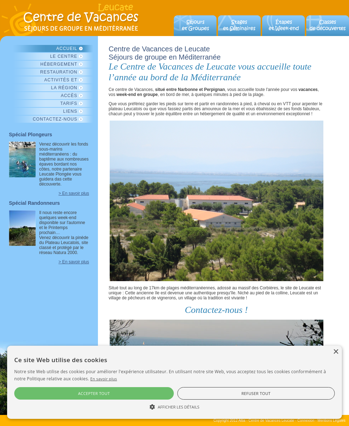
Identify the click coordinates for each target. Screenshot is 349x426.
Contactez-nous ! (216, 310)
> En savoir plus (73, 193)
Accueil (66, 48)
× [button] (335, 352)
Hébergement (58, 64)
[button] (174, 406)
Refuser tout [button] (256, 393)
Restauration (58, 72)
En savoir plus (103, 378)
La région (64, 87)
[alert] (174, 382)
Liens (70, 111)
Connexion (305, 420)
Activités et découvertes (59, 80)
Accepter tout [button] (94, 393)
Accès (69, 95)
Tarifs (68, 103)
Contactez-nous (55, 119)
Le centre (63, 56)
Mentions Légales (331, 420)
